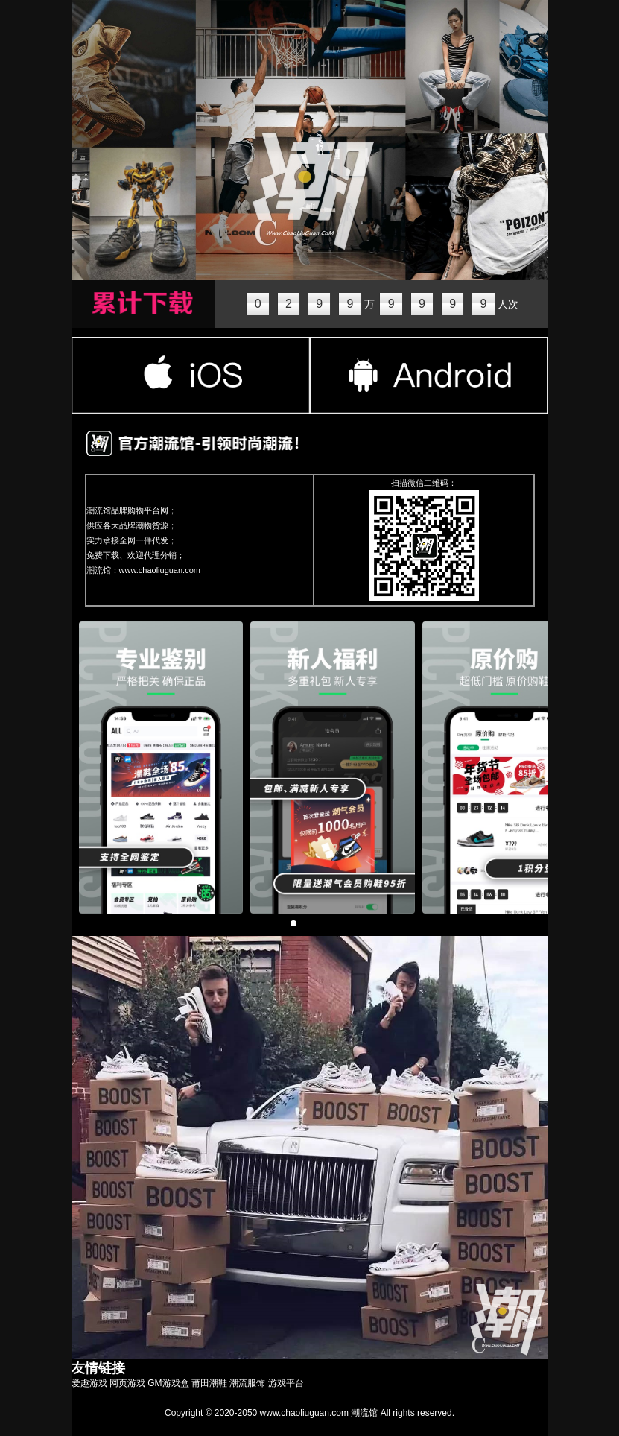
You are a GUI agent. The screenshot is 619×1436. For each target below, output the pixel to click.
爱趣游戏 (89, 1383)
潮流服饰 (247, 1383)
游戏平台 (286, 1383)
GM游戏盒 (167, 1383)
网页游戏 (127, 1383)
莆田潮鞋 (209, 1383)
